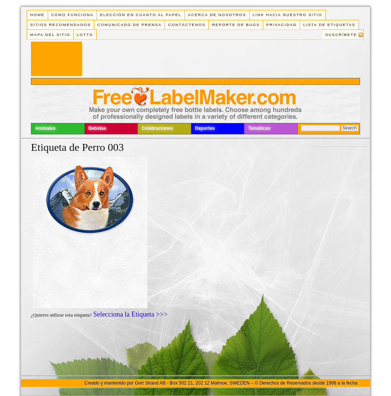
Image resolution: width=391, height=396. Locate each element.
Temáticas (259, 128)
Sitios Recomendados (60, 25)
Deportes (205, 128)
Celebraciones (157, 128)
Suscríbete (341, 34)
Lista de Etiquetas (329, 25)
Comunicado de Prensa (129, 25)
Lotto (85, 34)
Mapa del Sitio (50, 34)
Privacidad (281, 25)
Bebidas (98, 128)
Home (37, 15)
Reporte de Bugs (236, 25)
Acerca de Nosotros (217, 15)
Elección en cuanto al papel (140, 15)
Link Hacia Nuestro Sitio (287, 15)
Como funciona (72, 15)
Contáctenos (187, 25)
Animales (45, 128)
